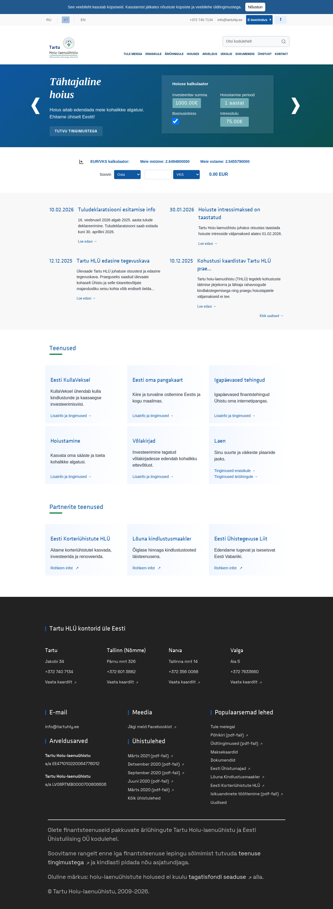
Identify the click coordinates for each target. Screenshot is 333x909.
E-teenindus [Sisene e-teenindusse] (258, 19)
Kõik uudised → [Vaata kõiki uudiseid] (272, 314)
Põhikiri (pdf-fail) (227, 733)
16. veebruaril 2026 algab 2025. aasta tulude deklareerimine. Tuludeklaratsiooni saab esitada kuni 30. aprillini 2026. (118, 224)
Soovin (105, 173)
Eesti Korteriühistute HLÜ (235, 783)
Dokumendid (244, 52)
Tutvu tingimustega (76, 129)
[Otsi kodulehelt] (256, 40)
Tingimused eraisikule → (235, 469)
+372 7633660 (244, 670)
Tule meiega (133, 52)
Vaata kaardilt (58, 680)
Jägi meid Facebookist (150, 725)
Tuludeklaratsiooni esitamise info (116, 208)
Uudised (218, 800)
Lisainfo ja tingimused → (71, 414)
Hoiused (193, 52)
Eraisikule (153, 52)
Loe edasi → (87, 240)
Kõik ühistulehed (144, 796)
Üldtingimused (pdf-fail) (234, 742)
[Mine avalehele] (63, 46)
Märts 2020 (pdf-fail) (149, 788)
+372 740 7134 (59, 670)
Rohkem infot (62, 566)
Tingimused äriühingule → (236, 475)
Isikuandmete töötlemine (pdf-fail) (244, 792)
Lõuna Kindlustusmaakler (235, 775)
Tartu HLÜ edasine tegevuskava (113, 259)
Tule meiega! (222, 725)
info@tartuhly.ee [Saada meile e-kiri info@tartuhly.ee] (227, 19)
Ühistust (265, 52)
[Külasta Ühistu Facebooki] (280, 19)
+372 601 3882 (121, 670)
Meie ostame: (213, 160)
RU (48, 19)
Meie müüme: (152, 160)
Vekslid (226, 52)
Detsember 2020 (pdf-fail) (154, 762)
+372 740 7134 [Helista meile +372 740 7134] (199, 19)
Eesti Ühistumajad (228, 766)
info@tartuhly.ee (62, 725)
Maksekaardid (224, 750)
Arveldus (209, 52)
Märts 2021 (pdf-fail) (148, 754)
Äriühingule (174, 52)
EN (84, 19)
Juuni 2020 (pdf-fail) (148, 779)
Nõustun (255, 7)
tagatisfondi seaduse (217, 875)
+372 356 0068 (183, 670)
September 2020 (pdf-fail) (154, 771)
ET (66, 19)
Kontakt (281, 52)
